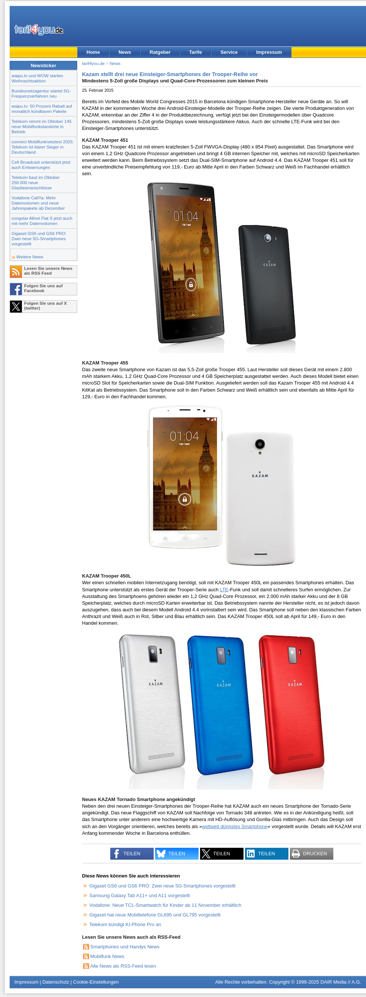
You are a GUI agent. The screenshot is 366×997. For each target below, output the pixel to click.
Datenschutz (55, 982)
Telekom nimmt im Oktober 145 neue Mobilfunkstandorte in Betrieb (42, 126)
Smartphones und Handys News (124, 946)
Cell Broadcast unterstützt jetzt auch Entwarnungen (41, 165)
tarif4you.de (93, 63)
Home (93, 52)
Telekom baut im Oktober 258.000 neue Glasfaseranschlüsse (36, 182)
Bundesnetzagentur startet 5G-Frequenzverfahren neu (41, 93)
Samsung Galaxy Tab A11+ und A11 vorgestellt (139, 895)
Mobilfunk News (107, 956)
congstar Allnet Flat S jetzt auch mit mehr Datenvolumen (42, 221)
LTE (224, 589)
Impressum (269, 52)
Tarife (195, 52)
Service (229, 52)
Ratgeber (160, 52)
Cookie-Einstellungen (96, 982)
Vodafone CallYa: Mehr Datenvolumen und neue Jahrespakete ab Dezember (38, 202)
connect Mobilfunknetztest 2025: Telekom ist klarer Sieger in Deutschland (43, 146)
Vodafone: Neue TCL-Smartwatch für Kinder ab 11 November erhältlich (165, 905)
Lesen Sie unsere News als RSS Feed (48, 270)
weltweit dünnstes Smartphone (235, 826)
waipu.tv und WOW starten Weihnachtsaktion (37, 78)
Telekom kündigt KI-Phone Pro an (125, 924)
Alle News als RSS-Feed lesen (123, 966)
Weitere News (29, 256)
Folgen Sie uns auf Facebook (43, 288)
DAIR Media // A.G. (340, 982)
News (124, 52)
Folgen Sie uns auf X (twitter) (45, 305)
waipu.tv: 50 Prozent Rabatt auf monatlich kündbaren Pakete (42, 109)
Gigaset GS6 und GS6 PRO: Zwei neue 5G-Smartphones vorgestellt (39, 238)
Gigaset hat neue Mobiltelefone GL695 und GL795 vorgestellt (154, 915)
